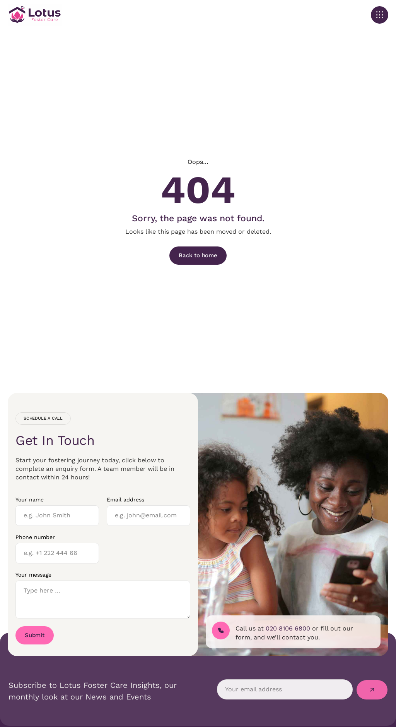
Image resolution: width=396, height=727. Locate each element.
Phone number (35, 537)
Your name (29, 499)
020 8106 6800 (288, 628)
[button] (379, 15)
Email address (125, 499)
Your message (33, 575)
